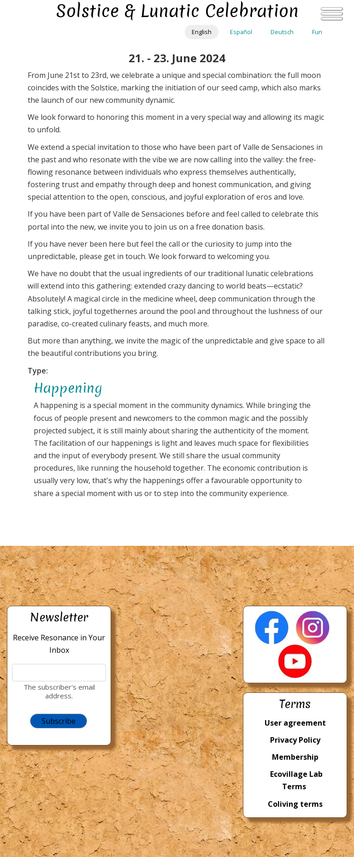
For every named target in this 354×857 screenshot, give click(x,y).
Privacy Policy (295, 740)
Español (241, 32)
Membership (295, 757)
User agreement (295, 723)
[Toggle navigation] (331, 14)
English (202, 32)
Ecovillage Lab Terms (296, 780)
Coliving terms (295, 804)
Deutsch (282, 32)
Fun (317, 32)
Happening (68, 388)
